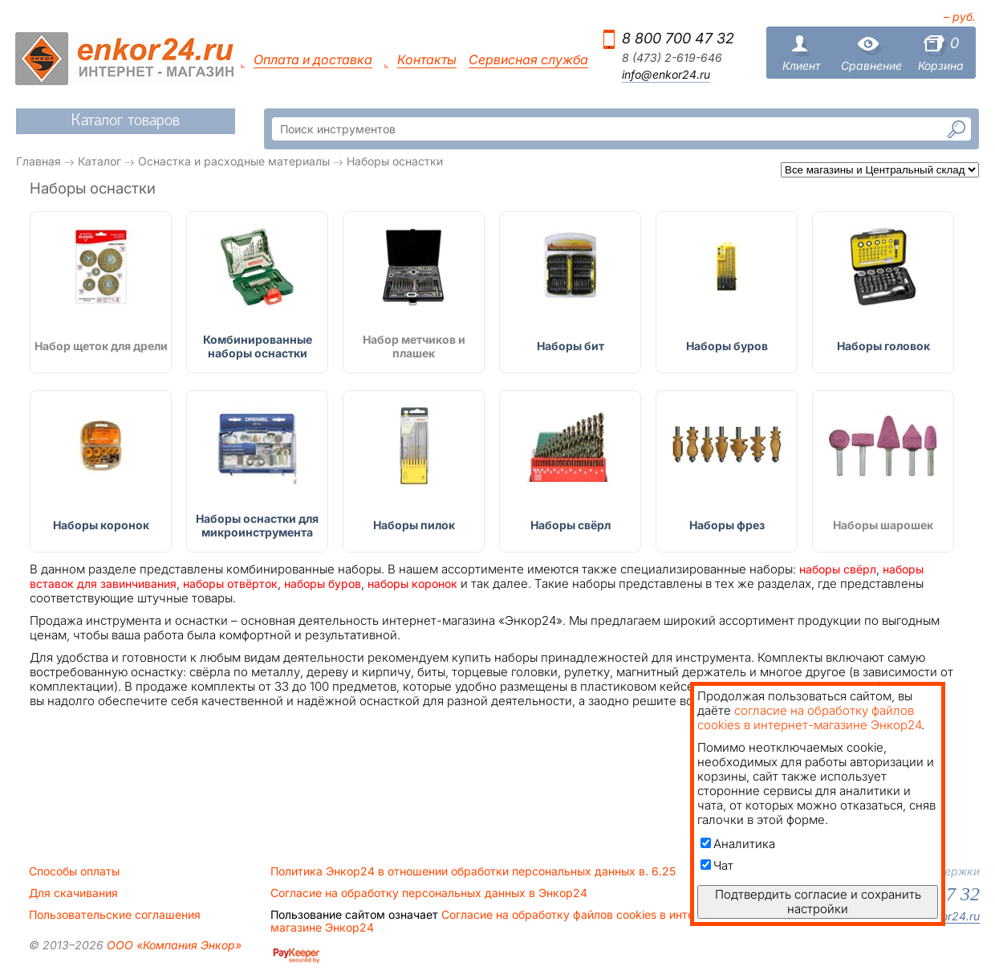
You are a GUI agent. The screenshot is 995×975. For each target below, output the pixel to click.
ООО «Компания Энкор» (173, 945)
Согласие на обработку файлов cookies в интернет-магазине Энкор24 (497, 921)
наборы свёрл (837, 569)
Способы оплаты (74, 871)
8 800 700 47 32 (678, 38)
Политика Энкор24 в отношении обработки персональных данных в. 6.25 (473, 871)
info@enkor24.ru (666, 74)
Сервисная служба (528, 59)
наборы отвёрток (230, 583)
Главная (38, 161)
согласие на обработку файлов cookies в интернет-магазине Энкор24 (809, 717)
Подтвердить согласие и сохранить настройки (818, 901)
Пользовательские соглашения (115, 914)
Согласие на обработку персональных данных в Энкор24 (428, 893)
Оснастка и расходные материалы (234, 161)
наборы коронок (412, 583)
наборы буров (322, 583)
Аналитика (738, 843)
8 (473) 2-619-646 (672, 57)
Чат (717, 865)
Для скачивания (73, 893)
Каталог (99, 161)
